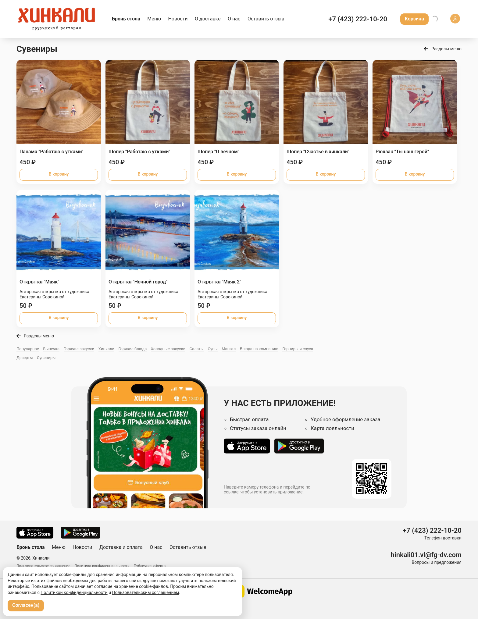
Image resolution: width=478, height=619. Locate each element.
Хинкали (106, 349)
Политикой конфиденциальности (74, 592)
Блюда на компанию (259, 349)
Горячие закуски (79, 349)
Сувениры (46, 357)
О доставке (208, 19)
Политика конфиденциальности (102, 566)
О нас (234, 19)
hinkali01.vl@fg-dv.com (426, 555)
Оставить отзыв (266, 19)
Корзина (414, 19)
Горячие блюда (133, 349)
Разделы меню (446, 48)
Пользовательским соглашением (145, 592)
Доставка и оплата (121, 547)
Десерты (24, 357)
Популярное (27, 349)
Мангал (229, 349)
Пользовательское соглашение (43, 566)
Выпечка (51, 349)
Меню (154, 19)
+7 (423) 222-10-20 (357, 19)
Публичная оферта (150, 566)
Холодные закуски (168, 349)
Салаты (197, 349)
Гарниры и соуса (297, 349)
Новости (177, 19)
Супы (213, 349)
